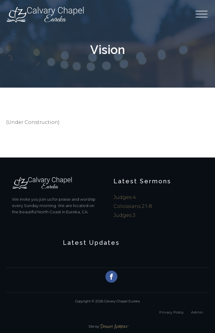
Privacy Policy (171, 312)
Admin (197, 312)
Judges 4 (124, 197)
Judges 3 (124, 215)
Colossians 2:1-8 (132, 206)
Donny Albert (114, 326)
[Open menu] (202, 14)
